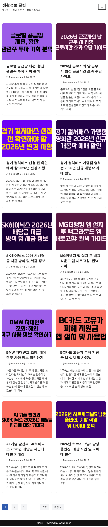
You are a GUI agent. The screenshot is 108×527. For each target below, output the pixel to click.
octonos (15, 77)
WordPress (65, 523)
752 (45, 507)
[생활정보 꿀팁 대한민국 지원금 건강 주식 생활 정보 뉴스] (21, 7)
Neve (40, 523)
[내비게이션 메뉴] (102, 7)
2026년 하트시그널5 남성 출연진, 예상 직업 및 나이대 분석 (79, 449)
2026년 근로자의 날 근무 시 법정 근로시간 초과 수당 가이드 (81, 71)
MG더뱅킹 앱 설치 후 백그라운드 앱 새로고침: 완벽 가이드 (80, 261)
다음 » (57, 507)
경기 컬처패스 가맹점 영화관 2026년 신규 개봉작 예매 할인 (80, 168)
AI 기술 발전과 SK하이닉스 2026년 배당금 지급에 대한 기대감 (25, 449)
